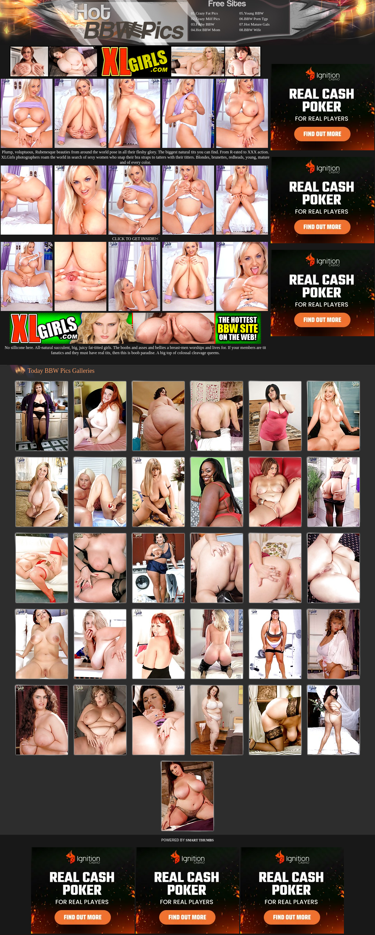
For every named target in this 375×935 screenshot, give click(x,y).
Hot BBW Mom (208, 30)
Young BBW (254, 13)
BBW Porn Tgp (256, 19)
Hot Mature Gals (257, 24)
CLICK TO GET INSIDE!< (135, 238)
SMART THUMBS (200, 840)
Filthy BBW (205, 24)
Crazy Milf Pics (208, 19)
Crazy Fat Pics (207, 13)
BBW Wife (252, 30)
